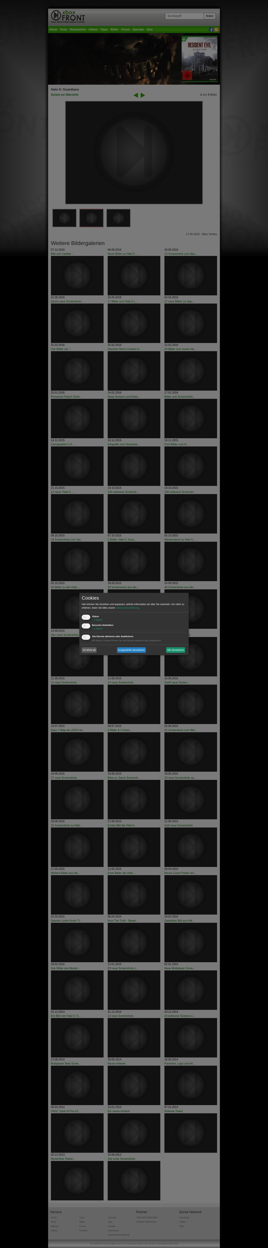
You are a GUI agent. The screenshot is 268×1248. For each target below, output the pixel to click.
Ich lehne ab (89, 650)
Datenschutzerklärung (127, 608)
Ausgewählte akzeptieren (131, 650)
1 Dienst (97, 620)
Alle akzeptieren (175, 650)
